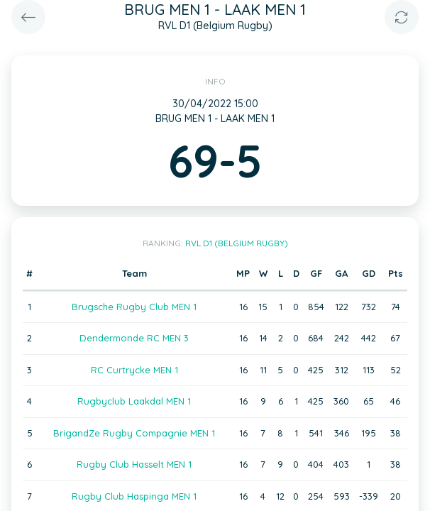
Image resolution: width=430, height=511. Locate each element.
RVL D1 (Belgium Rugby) (236, 243)
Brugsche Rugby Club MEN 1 (134, 306)
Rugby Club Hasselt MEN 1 (134, 464)
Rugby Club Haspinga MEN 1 (134, 496)
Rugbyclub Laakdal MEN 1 (134, 401)
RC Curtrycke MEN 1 (134, 369)
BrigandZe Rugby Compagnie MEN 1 (134, 433)
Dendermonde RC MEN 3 (134, 338)
